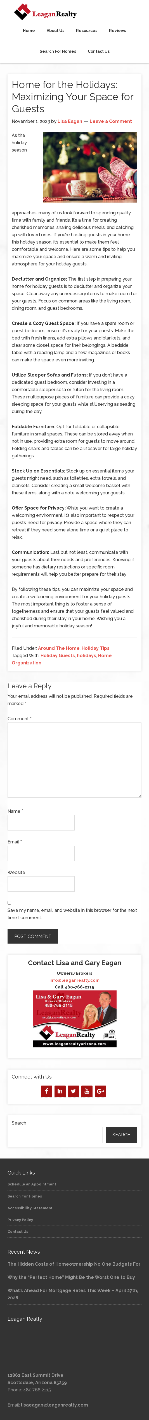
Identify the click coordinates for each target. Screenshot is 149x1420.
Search (19, 1123)
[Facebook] (46, 1091)
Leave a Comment (111, 121)
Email (15, 842)
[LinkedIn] (60, 1091)
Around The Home (59, 648)
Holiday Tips (96, 648)
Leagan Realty (74, 11)
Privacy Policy (20, 1220)
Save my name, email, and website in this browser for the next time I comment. (72, 914)
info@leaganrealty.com (74, 980)
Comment (20, 718)
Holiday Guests (58, 655)
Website (16, 872)
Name (15, 811)
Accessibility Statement (30, 1208)
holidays (86, 655)
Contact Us (18, 1231)
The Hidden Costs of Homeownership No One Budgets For (74, 1264)
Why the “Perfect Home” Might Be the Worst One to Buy (71, 1277)
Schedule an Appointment (32, 1184)
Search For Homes (25, 1196)
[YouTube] (87, 1091)
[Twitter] (73, 1091)
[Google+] (100, 1091)
